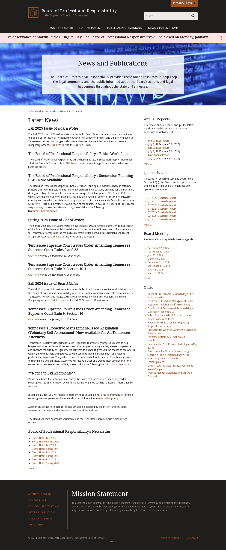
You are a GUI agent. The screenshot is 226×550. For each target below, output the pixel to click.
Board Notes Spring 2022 (46, 463)
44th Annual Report (158, 140)
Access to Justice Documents (162, 358)
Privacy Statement (170, 538)
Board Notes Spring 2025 (46, 441)
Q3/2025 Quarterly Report (161, 198)
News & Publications (163, 27)
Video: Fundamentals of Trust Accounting (169, 315)
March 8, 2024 (155, 273)
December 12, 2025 (158, 248)
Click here (55, 145)
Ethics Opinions (155, 362)
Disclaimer (192, 538)
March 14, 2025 (156, 258)
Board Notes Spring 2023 (46, 455)
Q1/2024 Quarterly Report (161, 219)
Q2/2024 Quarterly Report (161, 215)
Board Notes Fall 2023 (44, 452)
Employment (36, 524)
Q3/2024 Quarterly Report (161, 212)
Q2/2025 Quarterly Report (161, 201)
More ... (32, 468)
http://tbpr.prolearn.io (45, 211)
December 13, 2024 (158, 262)
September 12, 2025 (158, 251)
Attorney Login (184, 3)
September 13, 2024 (158, 265)
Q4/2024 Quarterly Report (161, 208)
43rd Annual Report (158, 147)
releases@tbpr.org (108, 398)
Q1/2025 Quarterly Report (161, 205)
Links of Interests (40, 518)
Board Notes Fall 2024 (44, 445)
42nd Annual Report (158, 155)
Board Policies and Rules (160, 319)
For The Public (90, 27)
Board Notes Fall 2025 (44, 438)
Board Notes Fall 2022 (44, 459)
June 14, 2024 (155, 269)
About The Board (60, 27)
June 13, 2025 (155, 255)
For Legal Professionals (124, 27)
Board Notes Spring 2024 (46, 448)
